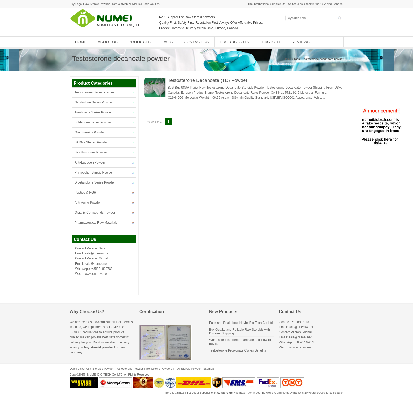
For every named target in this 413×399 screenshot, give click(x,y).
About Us (108, 42)
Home (81, 42)
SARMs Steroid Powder (91, 142)
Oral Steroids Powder (90, 132)
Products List (236, 42)
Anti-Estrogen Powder (90, 162)
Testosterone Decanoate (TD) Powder (207, 80)
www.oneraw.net (96, 274)
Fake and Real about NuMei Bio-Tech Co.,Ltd (241, 323)
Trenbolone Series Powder (93, 112)
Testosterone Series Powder (94, 92)
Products (140, 42)
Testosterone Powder (129, 368)
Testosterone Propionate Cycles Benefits (237, 350)
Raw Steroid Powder (188, 368)
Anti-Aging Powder (88, 202)
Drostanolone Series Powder (95, 182)
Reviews (301, 42)
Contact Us (196, 42)
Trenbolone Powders (158, 368)
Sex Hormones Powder (91, 152)
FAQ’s (167, 42)
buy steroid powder (98, 347)
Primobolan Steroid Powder (94, 172)
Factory (271, 42)
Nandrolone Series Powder (93, 102)
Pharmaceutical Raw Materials (96, 222)
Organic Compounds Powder (95, 212)
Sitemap (208, 368)
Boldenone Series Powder (93, 122)
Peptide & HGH (85, 192)
